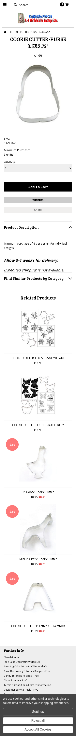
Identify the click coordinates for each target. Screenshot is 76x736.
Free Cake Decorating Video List (22, 662)
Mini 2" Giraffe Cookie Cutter (38, 559)
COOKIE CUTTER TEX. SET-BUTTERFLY (38, 425)
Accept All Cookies (38, 729)
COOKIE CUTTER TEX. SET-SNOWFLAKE (38, 358)
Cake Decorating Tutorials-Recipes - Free (27, 671)
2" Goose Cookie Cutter (38, 492)
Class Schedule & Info (16, 680)
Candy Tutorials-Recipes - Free (21, 675)
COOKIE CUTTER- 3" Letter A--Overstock (38, 626)
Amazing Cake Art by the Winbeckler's (25, 666)
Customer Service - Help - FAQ (21, 689)
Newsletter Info (12, 657)
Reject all (38, 720)
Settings (38, 711)
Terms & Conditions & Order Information (27, 685)
